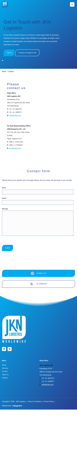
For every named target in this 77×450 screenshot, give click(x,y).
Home (4, 405)
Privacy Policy (49, 442)
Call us (9, 53)
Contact (5, 412)
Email (5, 238)
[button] (5, 4)
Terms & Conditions (35, 442)
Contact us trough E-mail (27, 53)
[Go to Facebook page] (4, 389)
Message (5, 249)
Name (4, 228)
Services (5, 408)
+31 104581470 (38, 324)
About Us (5, 415)
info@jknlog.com (15, 156)
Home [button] (4, 112)
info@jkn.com (38, 313)
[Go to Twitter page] (10, 389)
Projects (5, 418)
